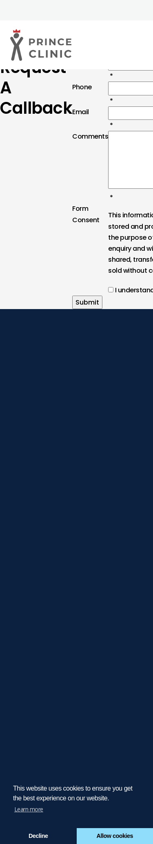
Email (80, 112)
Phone (82, 87)
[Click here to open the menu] (141, 45)
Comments (90, 136)
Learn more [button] (28, 809)
